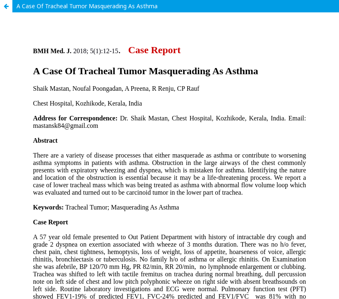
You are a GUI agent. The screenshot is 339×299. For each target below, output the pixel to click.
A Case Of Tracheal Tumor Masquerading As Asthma (87, 6)
